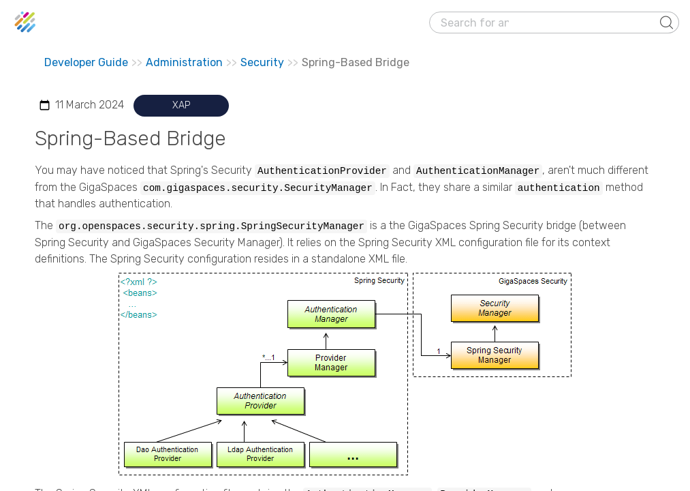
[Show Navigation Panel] (671, 22)
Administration (184, 62)
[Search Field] (554, 22)
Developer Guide (86, 62)
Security (262, 62)
